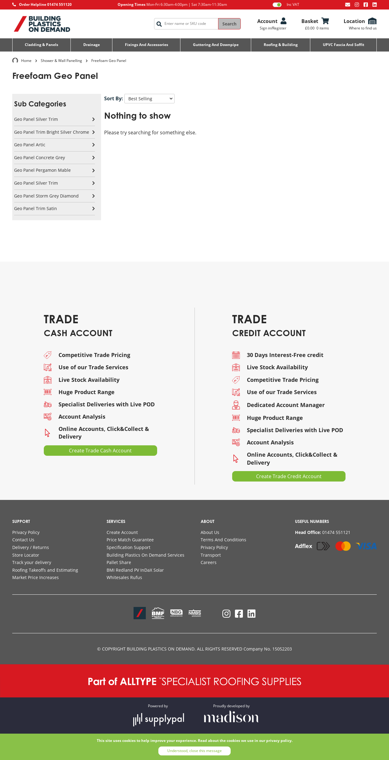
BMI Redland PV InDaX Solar (135, 570)
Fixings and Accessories (146, 44)
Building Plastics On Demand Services (145, 555)
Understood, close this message (194, 750)
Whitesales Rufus (124, 577)
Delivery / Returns (30, 547)
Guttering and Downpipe (216, 44)
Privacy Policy (26, 532)
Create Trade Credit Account (289, 476)
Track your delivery (31, 562)
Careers (209, 562)
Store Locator (25, 555)
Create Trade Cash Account (100, 450)
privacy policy (279, 740)
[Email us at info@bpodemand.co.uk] (347, 4)
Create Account (122, 532)
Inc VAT (286, 4)
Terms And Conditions (223, 540)
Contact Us (23, 540)
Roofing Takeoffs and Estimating (45, 570)
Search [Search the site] (229, 24)
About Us (210, 532)
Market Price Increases (35, 577)
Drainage (91, 44)
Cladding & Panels (41, 44)
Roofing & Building (281, 44)
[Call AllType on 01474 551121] (322, 532)
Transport (211, 555)
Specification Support (128, 547)
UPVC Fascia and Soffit (343, 44)
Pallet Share (119, 562)
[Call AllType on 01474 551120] (42, 4)
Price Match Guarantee (130, 540)
